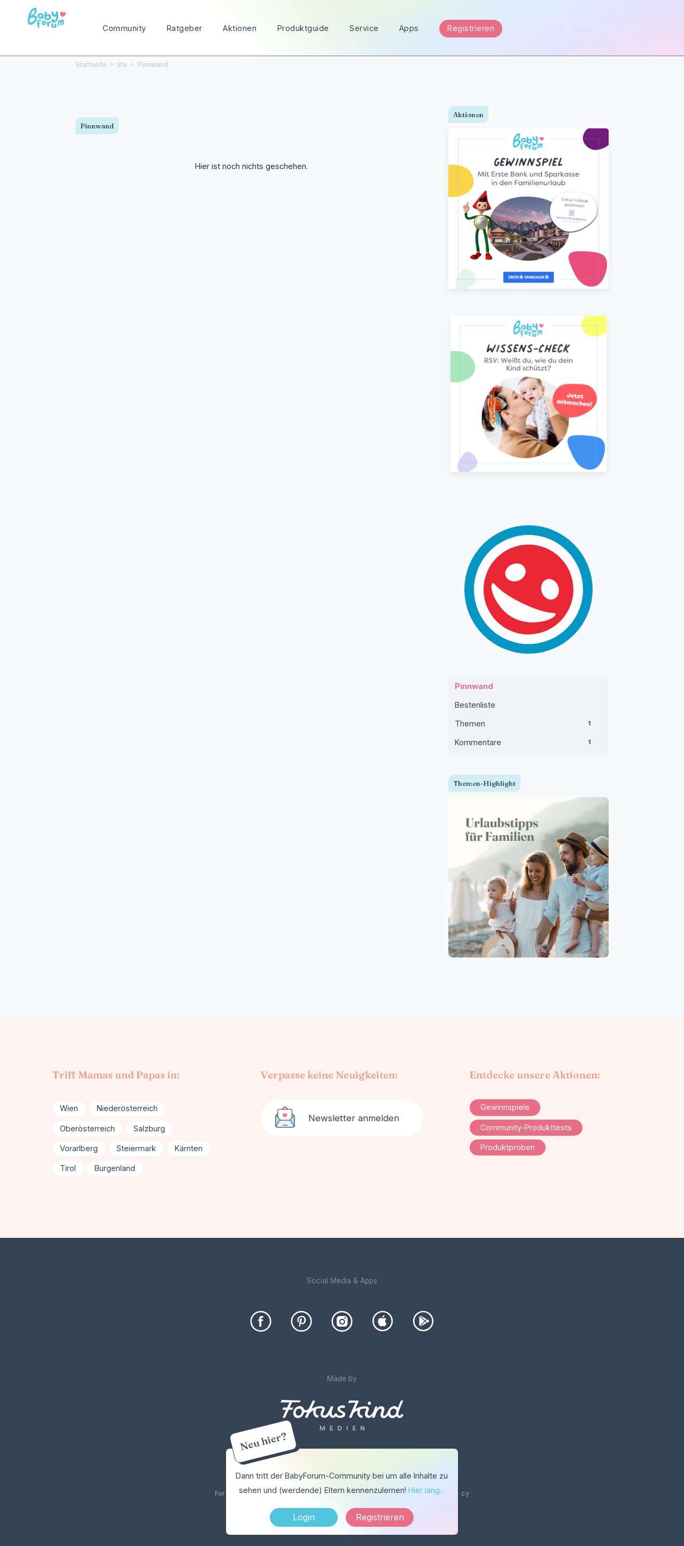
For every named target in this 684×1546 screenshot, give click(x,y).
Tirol (68, 1168)
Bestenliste (475, 704)
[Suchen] (653, 28)
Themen (528, 725)
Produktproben (507, 1147)
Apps (409, 28)
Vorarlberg (79, 1148)
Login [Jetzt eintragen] (304, 1517)
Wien (69, 1108)
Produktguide (303, 28)
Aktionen (239, 28)
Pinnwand (474, 686)
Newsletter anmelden (353, 1118)
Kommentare (528, 744)
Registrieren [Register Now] (380, 1517)
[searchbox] (613, 28)
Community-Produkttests (526, 1127)
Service (364, 28)
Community (124, 28)
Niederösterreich (127, 1108)
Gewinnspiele (505, 1107)
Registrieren (470, 28)
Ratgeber (185, 28)
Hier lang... (426, 1490)
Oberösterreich (87, 1128)
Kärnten (189, 1148)
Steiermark (136, 1148)
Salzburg (149, 1128)
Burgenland (115, 1168)
